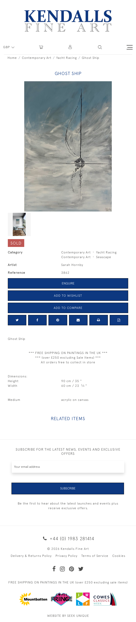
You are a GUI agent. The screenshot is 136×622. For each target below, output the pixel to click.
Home (12, 58)
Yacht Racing (66, 58)
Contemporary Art (36, 58)
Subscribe (68, 488)
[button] (100, 47)
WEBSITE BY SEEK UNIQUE (68, 616)
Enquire (68, 283)
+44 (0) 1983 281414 (68, 538)
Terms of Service (94, 556)
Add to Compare (68, 308)
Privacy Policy (66, 556)
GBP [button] (7, 47)
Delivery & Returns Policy (31, 556)
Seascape (103, 257)
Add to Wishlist (68, 295)
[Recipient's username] (68, 467)
